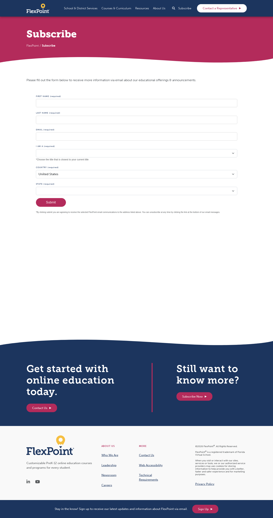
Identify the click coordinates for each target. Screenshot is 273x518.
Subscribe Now (192, 396)
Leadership (108, 465)
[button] (80, 8)
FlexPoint (32, 45)
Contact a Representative (220, 8)
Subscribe (184, 8)
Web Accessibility (151, 465)
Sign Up (203, 509)
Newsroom (108, 475)
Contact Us (39, 408)
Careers (106, 485)
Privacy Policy (204, 484)
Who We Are (109, 455)
